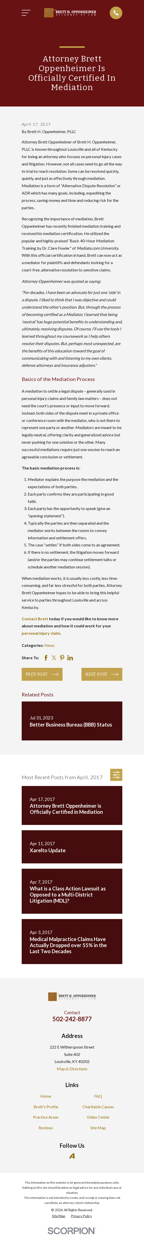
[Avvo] (72, 1156)
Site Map (98, 1127)
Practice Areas (46, 1117)
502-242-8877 (72, 1019)
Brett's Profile (46, 1106)
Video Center (98, 1117)
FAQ (98, 1096)
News (49, 645)
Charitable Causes (98, 1106)
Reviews (46, 1127)
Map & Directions (72, 1068)
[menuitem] (58, 1216)
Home (45, 1096)
